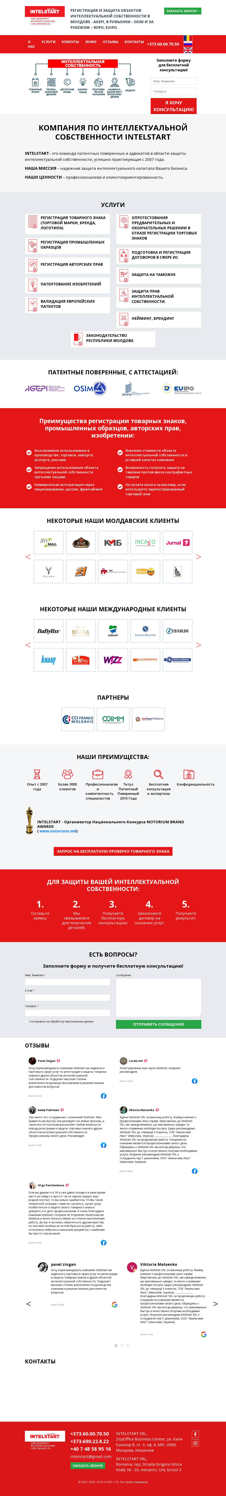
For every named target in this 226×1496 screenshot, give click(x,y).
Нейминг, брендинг (153, 318)
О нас (31, 44)
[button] (28, 559)
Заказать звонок (181, 11)
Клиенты (70, 41)
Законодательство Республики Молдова (109, 338)
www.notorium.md (57, 831)
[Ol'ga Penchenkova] (103, 1242)
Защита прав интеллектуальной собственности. (153, 296)
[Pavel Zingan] (103, 1096)
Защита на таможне (154, 274)
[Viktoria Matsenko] (195, 1171)
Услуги (48, 41)
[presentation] (28, 1303)
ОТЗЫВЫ (110, 41)
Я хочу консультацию (174, 105)
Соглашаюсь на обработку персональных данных (61, 1021)
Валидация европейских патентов (68, 304)
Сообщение (123, 975)
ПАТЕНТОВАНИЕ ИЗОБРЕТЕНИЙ (71, 284)
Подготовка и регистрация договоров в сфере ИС (161, 255)
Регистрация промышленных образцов (73, 245)
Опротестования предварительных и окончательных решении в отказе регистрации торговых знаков (164, 228)
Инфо (90, 41)
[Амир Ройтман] (103, 1145)
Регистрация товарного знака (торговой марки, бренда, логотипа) (73, 222)
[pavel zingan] (114, 1304)
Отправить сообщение (158, 1024)
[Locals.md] (195, 1081)
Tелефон (32, 1006)
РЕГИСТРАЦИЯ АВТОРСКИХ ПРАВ (72, 264)
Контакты (134, 41)
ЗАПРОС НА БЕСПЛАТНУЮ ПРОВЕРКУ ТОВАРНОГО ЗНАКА (113, 851)
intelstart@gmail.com (90, 1456)
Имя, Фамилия (35, 975)
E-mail (30, 990)
